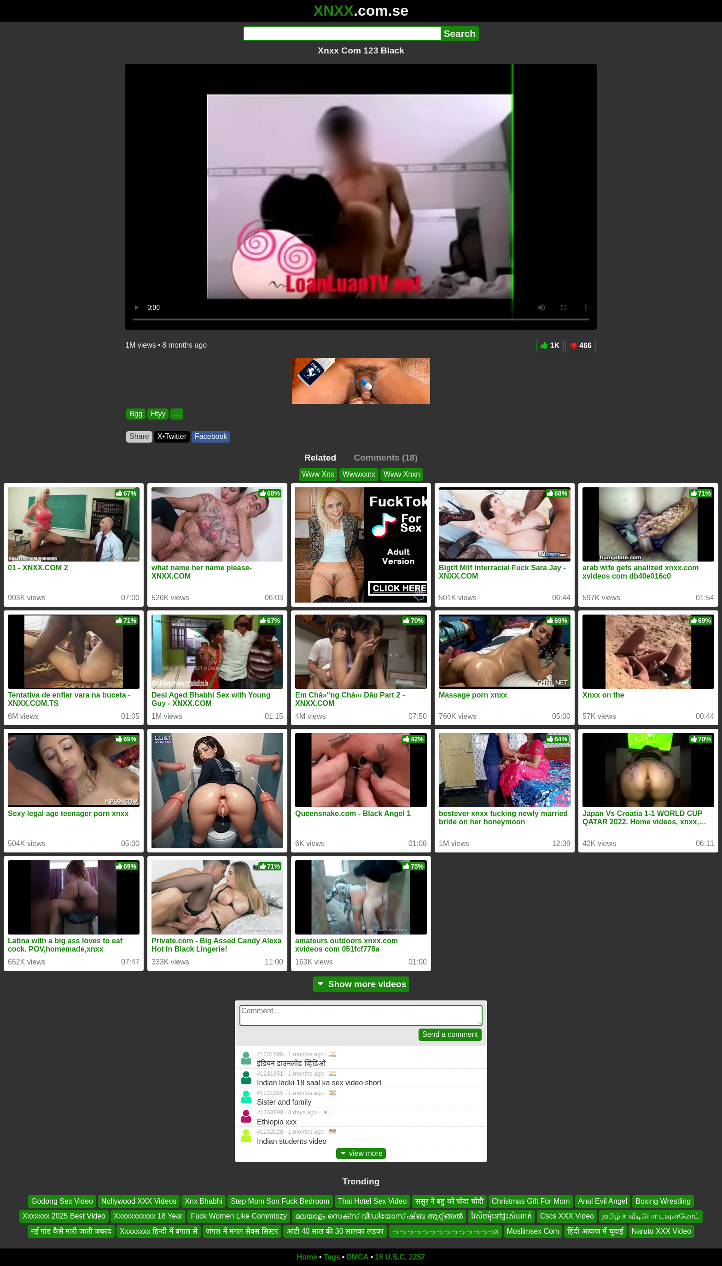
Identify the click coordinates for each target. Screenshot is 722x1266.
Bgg (135, 414)
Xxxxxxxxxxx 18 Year (148, 1216)
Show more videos (361, 984)
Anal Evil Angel (603, 1201)
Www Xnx (318, 474)
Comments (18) (386, 457)
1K (550, 345)
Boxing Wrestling (663, 1201)
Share (139, 436)
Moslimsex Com (533, 1231)
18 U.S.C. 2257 (400, 1257)
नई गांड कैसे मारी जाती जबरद (71, 1231)
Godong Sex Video (62, 1201)
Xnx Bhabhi (203, 1201)
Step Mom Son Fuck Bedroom (280, 1201)
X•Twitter (171, 436)
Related (320, 457)
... (177, 414)
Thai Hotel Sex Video (372, 1201)
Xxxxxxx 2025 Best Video (64, 1216)
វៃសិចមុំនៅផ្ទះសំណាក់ (501, 1216)
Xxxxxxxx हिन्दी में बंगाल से (159, 1231)
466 (581, 345)
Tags (332, 1257)
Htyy (158, 414)
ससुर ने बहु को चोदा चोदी (449, 1201)
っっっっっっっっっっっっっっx (445, 1231)
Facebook (211, 436)
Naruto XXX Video (662, 1231)
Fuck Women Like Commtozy (239, 1216)
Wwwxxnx (359, 474)
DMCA (357, 1257)
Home (307, 1257)
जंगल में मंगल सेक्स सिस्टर (242, 1231)
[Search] (342, 33)
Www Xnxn (402, 474)
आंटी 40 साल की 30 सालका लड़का (334, 1231)
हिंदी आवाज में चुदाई (595, 1231)
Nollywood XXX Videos (138, 1201)
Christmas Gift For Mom (531, 1201)
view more (361, 1153)
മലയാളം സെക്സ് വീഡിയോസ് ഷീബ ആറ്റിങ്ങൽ (379, 1216)
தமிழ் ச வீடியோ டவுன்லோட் (650, 1216)
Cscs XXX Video (567, 1216)
